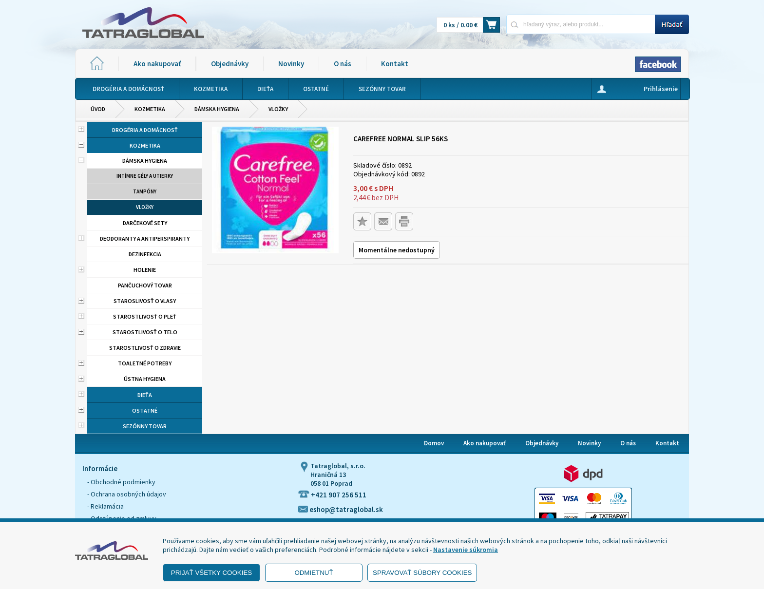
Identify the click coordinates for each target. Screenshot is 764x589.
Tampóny (144, 191)
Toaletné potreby (145, 363)
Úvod (98, 109)
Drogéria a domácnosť (145, 129)
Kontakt (394, 63)
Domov (434, 443)
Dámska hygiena (216, 109)
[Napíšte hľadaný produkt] (580, 24)
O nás (342, 63)
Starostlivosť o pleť (144, 316)
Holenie (145, 269)
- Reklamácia (105, 506)
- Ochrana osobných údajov (126, 494)
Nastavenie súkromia (465, 549)
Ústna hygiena (145, 378)
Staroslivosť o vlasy (145, 300)
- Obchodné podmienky (121, 481)
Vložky (278, 109)
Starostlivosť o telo (145, 332)
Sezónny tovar (145, 426)
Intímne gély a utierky (144, 175)
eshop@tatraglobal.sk (340, 509)
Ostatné (144, 410)
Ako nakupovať (157, 63)
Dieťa (144, 395)
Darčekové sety (145, 223)
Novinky (291, 63)
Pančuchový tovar (145, 285)
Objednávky (229, 63)
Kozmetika (149, 109)
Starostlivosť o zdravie (145, 347)
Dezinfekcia (145, 254)
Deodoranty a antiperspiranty (145, 238)
